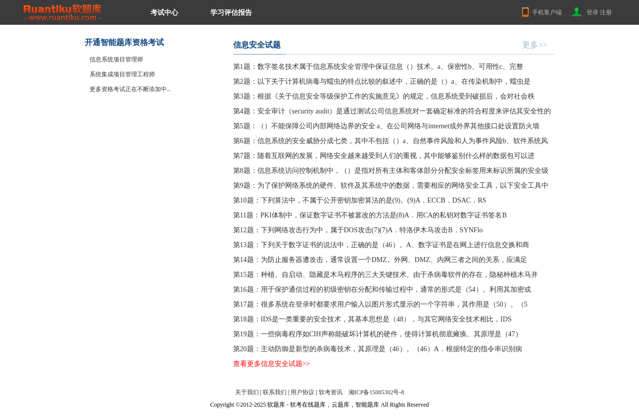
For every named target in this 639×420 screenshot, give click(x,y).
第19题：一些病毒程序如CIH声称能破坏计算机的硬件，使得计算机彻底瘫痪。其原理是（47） (377, 334)
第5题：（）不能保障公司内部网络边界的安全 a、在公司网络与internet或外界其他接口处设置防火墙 (386, 126)
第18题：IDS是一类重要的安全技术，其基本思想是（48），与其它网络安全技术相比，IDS (372, 319)
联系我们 (275, 392)
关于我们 (247, 392)
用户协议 (302, 392)
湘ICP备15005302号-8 (376, 392)
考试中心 (164, 12)
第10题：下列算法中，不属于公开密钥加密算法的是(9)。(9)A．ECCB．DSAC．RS (360, 200)
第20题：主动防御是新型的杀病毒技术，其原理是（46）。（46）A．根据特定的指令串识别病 (377, 349)
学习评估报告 (231, 12)
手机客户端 (547, 12)
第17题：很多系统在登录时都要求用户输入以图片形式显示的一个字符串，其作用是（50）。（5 (380, 304)
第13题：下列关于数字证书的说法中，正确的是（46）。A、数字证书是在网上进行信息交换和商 (381, 245)
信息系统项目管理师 (116, 59)
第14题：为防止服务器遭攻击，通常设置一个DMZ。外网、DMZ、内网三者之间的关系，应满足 (380, 259)
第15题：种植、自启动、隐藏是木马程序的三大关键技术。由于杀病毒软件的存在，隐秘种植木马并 (385, 274)
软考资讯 (331, 392)
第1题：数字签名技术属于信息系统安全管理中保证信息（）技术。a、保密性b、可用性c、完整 (378, 66)
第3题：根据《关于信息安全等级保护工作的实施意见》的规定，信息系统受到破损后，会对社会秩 (384, 96)
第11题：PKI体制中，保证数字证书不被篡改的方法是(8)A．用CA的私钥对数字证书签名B (370, 215)
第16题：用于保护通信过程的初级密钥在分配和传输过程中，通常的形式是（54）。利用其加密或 (382, 289)
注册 (606, 12)
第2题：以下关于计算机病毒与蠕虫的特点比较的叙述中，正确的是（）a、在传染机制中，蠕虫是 (382, 81)
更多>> (534, 45)
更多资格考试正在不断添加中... (130, 89)
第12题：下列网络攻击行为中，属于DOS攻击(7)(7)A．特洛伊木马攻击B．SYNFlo (358, 230)
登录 (592, 12)
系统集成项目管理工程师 (122, 74)
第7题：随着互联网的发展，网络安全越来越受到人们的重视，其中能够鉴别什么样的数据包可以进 (384, 155)
